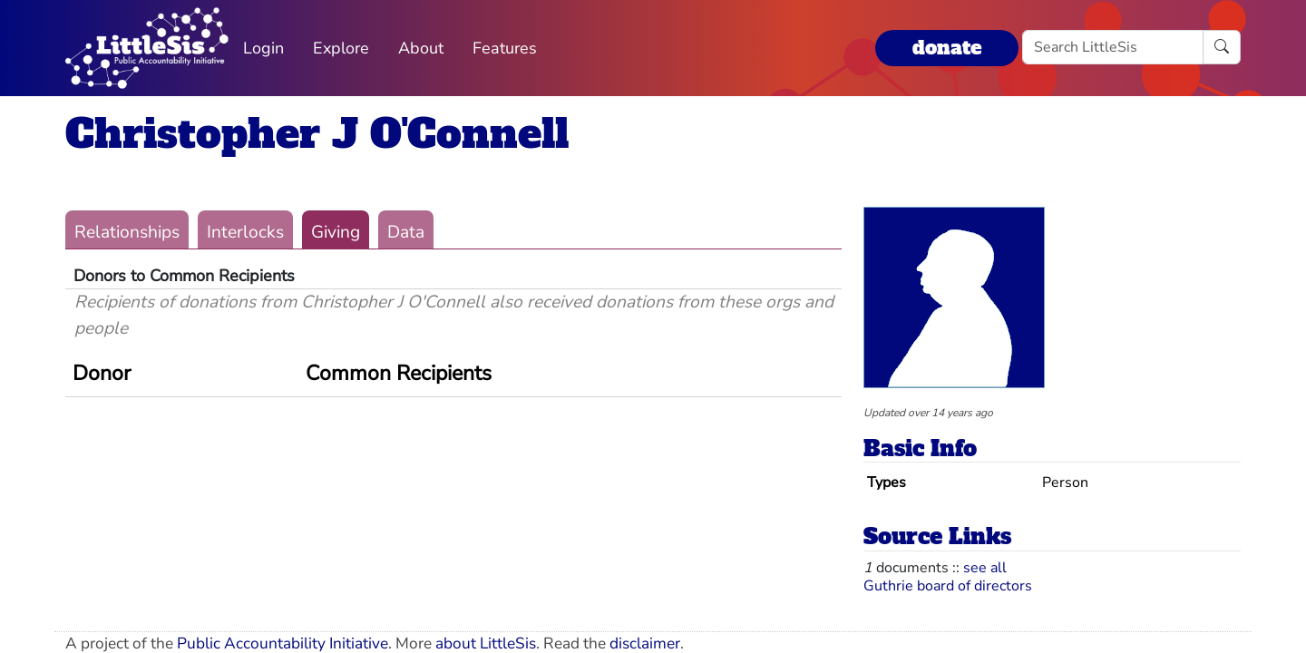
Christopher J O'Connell (317, 133)
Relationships (127, 232)
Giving (335, 232)
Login (263, 48)
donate (946, 47)
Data (405, 232)
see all (985, 568)
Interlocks (245, 232)
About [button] (420, 48)
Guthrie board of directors (947, 586)
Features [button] (505, 48)
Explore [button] (341, 48)
